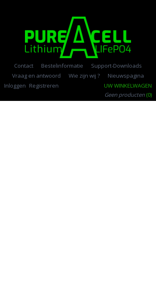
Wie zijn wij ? (84, 75)
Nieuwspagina (126, 75)
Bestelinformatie (62, 65)
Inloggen (15, 85)
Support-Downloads (116, 65)
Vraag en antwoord (36, 75)
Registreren (44, 85)
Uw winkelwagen (128, 85)
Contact (23, 65)
